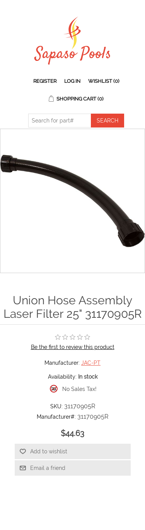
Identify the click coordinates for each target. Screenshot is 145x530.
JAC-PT (91, 363)
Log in (72, 81)
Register (44, 81)
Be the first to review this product (72, 347)
